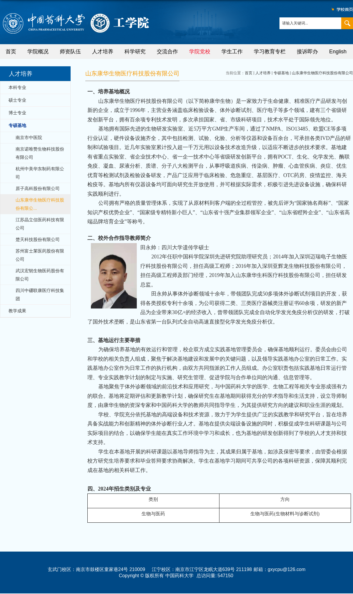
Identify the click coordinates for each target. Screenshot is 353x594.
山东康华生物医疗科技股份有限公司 (322, 73)
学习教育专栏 (270, 52)
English (338, 52)
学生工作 (232, 52)
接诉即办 (307, 52)
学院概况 (38, 52)
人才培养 (102, 52)
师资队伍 (70, 52)
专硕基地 (281, 73)
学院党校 (199, 52)
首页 (11, 52)
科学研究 (135, 52)
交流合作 (167, 52)
